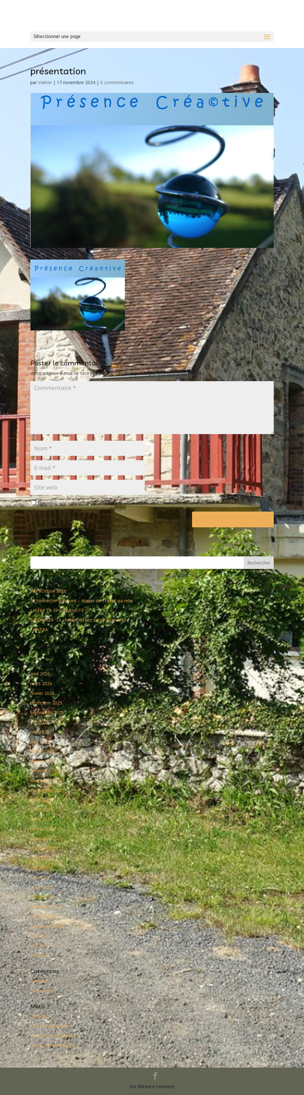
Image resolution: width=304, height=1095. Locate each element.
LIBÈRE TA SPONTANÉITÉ (57, 610)
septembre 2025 (47, 712)
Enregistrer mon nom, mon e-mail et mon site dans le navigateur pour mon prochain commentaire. (126, 503)
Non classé (41, 991)
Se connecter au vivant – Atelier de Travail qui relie (81, 601)
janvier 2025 (42, 761)
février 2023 (42, 897)
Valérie (45, 82)
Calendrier (40, 981)
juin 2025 (39, 722)
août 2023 (40, 858)
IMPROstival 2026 (48, 591)
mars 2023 (41, 887)
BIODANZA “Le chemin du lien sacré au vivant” (78, 620)
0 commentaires (117, 82)
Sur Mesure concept (152, 1086)
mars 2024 (41, 819)
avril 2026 (40, 674)
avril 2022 (40, 955)
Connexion (41, 1016)
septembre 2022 (47, 926)
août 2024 (40, 800)
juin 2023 (39, 868)
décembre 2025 (46, 703)
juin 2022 (39, 935)
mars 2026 (41, 683)
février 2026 (42, 693)
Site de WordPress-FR (52, 1045)
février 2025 (42, 751)
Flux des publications (51, 1026)
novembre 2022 (46, 906)
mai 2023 (39, 877)
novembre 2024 (46, 780)
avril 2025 (40, 742)
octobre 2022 (44, 916)
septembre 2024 (47, 790)
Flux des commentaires (54, 1036)
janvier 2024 (42, 829)
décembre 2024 (46, 771)
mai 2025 (39, 732)
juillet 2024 (41, 809)
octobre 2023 (44, 848)
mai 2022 (39, 945)
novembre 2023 (46, 839)
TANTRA (39, 630)
